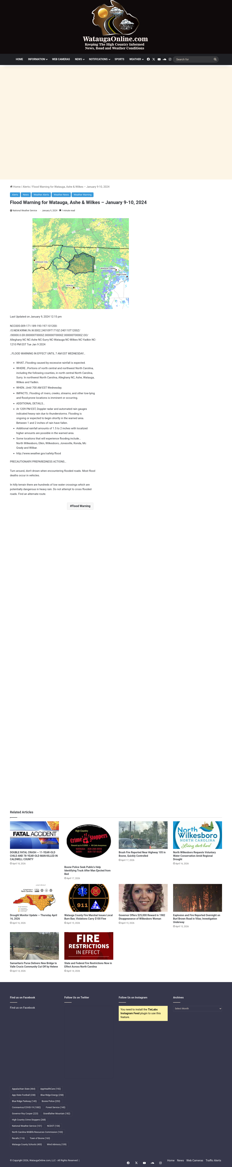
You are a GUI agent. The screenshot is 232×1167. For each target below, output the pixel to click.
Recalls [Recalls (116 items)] (18, 1138)
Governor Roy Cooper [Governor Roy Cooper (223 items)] (25, 1113)
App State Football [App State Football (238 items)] (24, 1095)
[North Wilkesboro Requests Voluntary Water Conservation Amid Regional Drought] (197, 835)
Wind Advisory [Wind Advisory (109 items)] (57, 1144)
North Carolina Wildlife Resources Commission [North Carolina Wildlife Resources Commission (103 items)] (37, 1132)
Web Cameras (61, 59)
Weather (135, 59)
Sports (119, 59)
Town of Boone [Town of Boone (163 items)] (40, 1138)
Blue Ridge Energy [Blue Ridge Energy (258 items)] (52, 1095)
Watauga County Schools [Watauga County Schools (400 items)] (27, 1144)
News (78, 59)
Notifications (98, 59)
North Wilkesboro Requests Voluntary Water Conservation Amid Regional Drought (194, 856)
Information (36, 59)
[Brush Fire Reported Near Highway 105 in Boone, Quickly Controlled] (143, 835)
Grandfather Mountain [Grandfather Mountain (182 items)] (56, 1113)
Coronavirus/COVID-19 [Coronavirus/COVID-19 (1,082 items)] (26, 1107)
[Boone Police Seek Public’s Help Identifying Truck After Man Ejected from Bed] (88, 842)
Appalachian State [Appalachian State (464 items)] (23, 1089)
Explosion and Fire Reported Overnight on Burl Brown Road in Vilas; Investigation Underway (196, 919)
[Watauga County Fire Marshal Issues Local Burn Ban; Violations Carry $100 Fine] (88, 898)
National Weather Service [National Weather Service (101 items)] (27, 1126)
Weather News (61, 194)
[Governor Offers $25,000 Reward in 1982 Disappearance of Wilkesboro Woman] (143, 898)
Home (19, 59)
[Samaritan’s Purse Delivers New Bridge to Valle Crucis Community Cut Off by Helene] (34, 946)
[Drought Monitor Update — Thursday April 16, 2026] (34, 898)
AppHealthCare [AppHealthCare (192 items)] (50, 1089)
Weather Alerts (41, 194)
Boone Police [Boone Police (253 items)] (51, 1101)
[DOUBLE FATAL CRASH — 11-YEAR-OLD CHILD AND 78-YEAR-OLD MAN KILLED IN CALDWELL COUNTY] (34, 835)
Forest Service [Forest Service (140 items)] (55, 1107)
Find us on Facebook (22, 1007)
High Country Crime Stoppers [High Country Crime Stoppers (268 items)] (29, 1119)
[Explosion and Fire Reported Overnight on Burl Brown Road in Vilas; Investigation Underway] (197, 898)
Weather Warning (83, 194)
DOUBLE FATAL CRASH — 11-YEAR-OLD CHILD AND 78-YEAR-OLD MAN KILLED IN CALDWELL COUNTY (34, 856)
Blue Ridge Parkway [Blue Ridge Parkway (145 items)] (24, 1101)
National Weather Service (25, 210)
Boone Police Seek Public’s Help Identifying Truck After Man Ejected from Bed (87, 870)
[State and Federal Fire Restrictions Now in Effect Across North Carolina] (88, 946)
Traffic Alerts (213, 1160)
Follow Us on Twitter (76, 997)
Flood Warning (81, 506)
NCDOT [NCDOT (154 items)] (53, 1126)
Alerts (26, 186)
